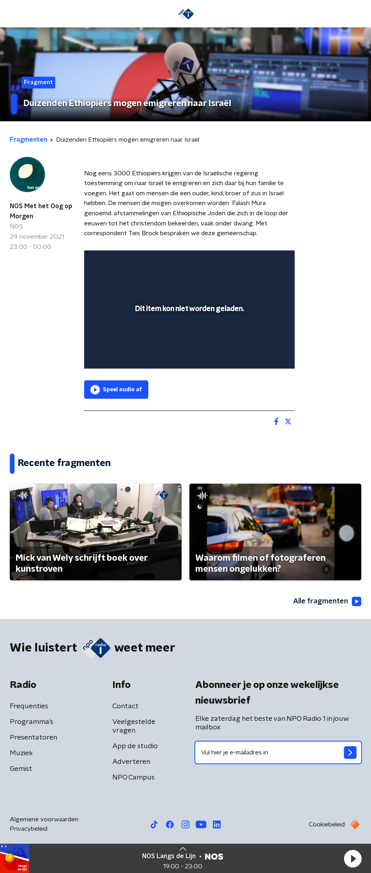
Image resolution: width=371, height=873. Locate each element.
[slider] (188, 355)
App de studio (135, 746)
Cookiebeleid (327, 824)
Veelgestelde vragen (133, 726)
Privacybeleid (28, 829)
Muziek (21, 753)
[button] (352, 858)
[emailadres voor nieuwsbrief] (278, 752)
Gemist (21, 768)
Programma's (31, 721)
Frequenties (29, 706)
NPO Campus (133, 777)
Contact (125, 706)
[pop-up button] (252, 261)
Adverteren (131, 761)
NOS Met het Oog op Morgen (41, 211)
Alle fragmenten (327, 601)
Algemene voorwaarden (44, 819)
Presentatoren (33, 737)
